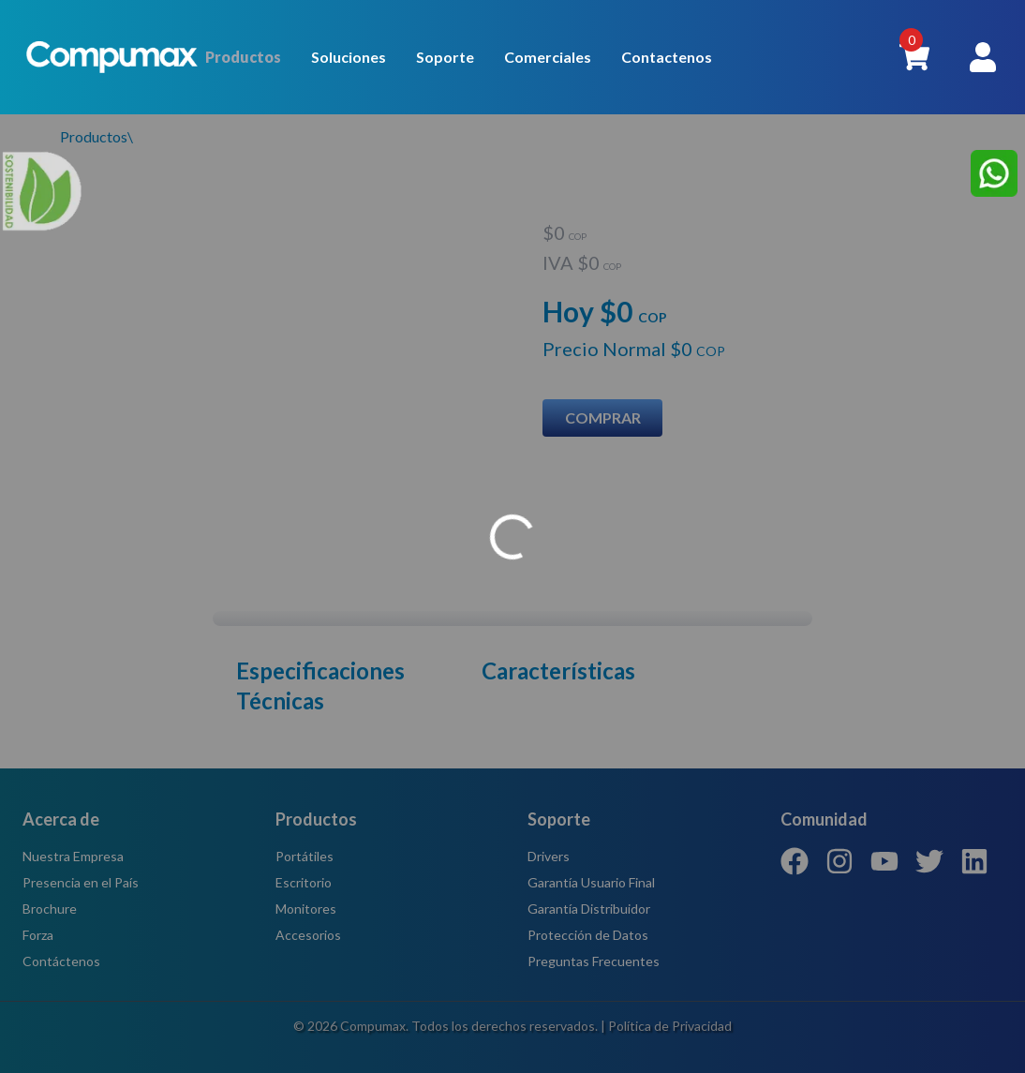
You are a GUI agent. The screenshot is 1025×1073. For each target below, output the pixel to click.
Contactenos (666, 57)
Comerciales (547, 57)
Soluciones (348, 57)
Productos (243, 57)
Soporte (445, 57)
